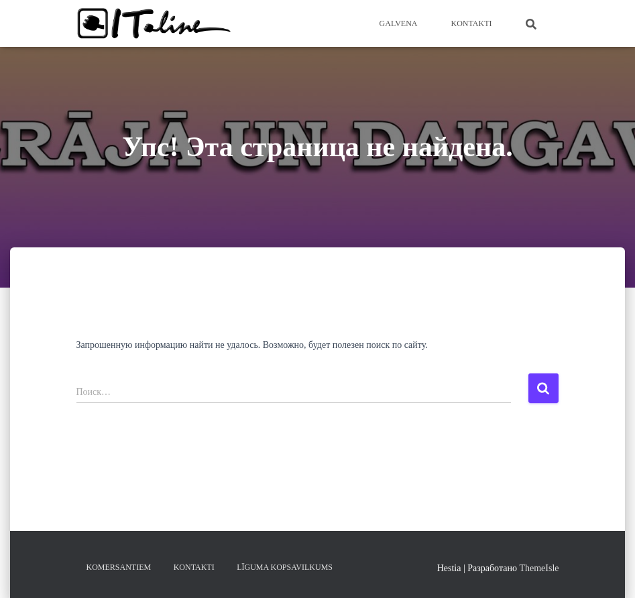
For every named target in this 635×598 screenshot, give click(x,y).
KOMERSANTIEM (119, 567)
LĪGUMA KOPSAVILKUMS (285, 567)
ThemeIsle (539, 568)
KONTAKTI (471, 23)
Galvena (399, 23)
